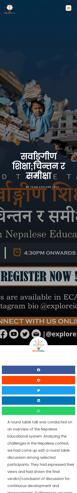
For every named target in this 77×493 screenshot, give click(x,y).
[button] (68, 8)
